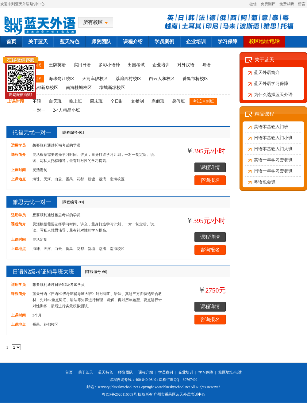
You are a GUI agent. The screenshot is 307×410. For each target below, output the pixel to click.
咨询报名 (210, 180)
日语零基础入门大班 (273, 149)
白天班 (55, 101)
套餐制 (137, 101)
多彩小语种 (109, 65)
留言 (301, 4)
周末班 (96, 101)
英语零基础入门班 (271, 127)
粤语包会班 (264, 182)
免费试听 (286, 4)
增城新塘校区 (112, 87)
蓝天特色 (69, 41)
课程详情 (210, 167)
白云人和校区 (162, 78)
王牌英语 (57, 65)
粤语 (206, 65)
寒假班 (158, 101)
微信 (253, 4)
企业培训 (196, 41)
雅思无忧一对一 (32, 202)
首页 (11, 41)
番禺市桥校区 (195, 78)
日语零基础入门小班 (273, 138)
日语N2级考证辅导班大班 (44, 272)
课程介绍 (133, 41)
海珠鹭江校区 (62, 78)
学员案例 (164, 41)
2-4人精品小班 (66, 110)
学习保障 (227, 41)
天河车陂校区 (95, 78)
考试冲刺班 (203, 101)
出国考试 (136, 65)
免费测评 (268, 4)
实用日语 (82, 65)
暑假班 (178, 101)
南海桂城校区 (79, 87)
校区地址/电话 (264, 41)
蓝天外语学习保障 (271, 83)
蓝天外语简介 (267, 72)
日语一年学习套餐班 (273, 171)
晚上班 (75, 101)
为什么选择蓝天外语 (273, 94)
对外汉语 (185, 65)
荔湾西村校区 (128, 78)
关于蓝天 (38, 41)
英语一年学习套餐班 (273, 160)
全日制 (116, 101)
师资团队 (101, 41)
